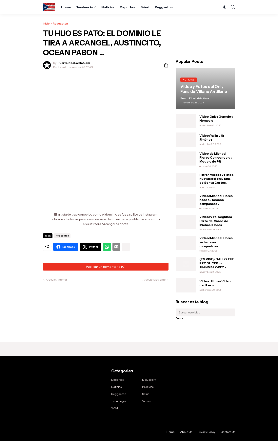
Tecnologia (118, 401)
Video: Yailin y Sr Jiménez (212, 137)
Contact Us (228, 432)
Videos (146, 401)
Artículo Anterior (56, 279)
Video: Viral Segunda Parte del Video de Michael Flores (215, 221)
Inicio (46, 23)
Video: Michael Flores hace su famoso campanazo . (216, 200)
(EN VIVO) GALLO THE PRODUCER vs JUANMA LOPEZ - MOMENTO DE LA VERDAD (216, 263)
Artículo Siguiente (154, 279)
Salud (145, 7)
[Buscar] (231, 7)
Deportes (127, 7)
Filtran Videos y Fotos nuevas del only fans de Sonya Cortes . (216, 179)
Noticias (107, 7)
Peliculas (147, 387)
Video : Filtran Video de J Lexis (215, 283)
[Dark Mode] (222, 7)
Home (66, 7)
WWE (115, 408)
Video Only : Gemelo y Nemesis (216, 118)
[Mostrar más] (126, 247)
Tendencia (84, 7)
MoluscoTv (149, 379)
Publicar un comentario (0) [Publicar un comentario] (106, 267)
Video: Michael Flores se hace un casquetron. (216, 242)
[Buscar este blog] (205, 312)
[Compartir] (165, 65)
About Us (186, 432)
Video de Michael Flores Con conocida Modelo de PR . (215, 157)
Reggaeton (163, 7)
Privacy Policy (206, 432)
